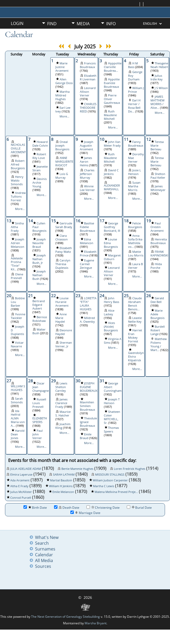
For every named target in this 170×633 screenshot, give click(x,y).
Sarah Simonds (17, 400)
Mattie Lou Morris (135, 253)
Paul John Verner (37, 434)
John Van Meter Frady (112, 143)
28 (30, 380)
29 (53, 380)
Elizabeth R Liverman (88, 77)
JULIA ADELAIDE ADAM (25, 469)
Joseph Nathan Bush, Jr (39, 259)
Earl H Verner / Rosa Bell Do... (134, 106)
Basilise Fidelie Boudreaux (87, 227)
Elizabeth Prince (88, 253)
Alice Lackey (109, 312)
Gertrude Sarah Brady (63, 225)
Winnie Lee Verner (87, 188)
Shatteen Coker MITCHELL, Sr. (112, 417)
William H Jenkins (60, 486)
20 (9, 295)
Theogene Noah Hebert (159, 65)
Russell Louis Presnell (39, 403)
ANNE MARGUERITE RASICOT (64, 161)
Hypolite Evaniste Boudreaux (112, 83)
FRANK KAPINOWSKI (159, 253)
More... (64, 116)
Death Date (66, 507)
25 (126, 295)
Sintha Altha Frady (17, 227)
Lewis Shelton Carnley (61, 387)
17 (102, 220)
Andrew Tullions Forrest (18, 196)
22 (53, 295)
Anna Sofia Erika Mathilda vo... (135, 241)
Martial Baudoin (61, 480)
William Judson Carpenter (110, 480)
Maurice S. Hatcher (63, 413)
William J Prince (136, 90)
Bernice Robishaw (39, 319)
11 (126, 139)
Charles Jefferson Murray (87, 173)
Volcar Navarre (17, 344)
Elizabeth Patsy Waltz (63, 250)
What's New (47, 537)
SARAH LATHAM (64, 474)
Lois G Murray (61, 175)
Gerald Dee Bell (157, 300)
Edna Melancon (86, 241)
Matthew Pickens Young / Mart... (158, 344)
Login (17, 23)
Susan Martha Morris (134, 186)
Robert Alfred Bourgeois (18, 164)
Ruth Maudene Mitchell (110, 115)
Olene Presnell (17, 276)
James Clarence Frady (61, 403)
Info (111, 24)
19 (148, 220)
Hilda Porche (156, 266)
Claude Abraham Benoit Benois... (135, 303)
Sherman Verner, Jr (63, 344)
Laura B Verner (135, 266)
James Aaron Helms (86, 161)
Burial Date (139, 507)
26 (148, 295)
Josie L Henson (134, 172)
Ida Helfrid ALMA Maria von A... (18, 418)
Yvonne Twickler (18, 316)
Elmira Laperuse (21, 474)
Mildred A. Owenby (87, 319)
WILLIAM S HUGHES (18, 388)
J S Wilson (161, 88)
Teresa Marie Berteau (157, 145)
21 (30, 295)
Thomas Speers (111, 429)
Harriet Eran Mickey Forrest (135, 335)
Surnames (45, 549)
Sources (43, 566)
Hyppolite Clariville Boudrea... (113, 67)
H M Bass (133, 65)
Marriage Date (85, 513)
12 (148, 139)
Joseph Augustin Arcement (86, 145)
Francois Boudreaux (88, 65)
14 (30, 220)
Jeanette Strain (40, 168)
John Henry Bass (111, 300)
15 (53, 220)
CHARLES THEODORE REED (88, 107)
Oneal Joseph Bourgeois (62, 145)
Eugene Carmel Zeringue (87, 264)
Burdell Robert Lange (157, 330)
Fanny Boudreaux (135, 143)
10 (102, 139)
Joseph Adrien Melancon (17, 243)
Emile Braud (85, 436)
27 (9, 380)
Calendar (44, 555)
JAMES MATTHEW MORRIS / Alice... (157, 102)
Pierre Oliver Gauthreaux (112, 99)
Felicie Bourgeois (135, 225)
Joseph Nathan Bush (39, 275)
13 (9, 220)
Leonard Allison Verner (88, 91)
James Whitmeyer (158, 188)
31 (102, 380)
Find (52, 24)
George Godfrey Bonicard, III (112, 227)
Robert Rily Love (39, 156)
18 (126, 220)
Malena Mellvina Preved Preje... (116, 492)
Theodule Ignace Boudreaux (88, 422)
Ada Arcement (20, 480)
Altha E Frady (19, 486)
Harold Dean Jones (18, 434)
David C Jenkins (111, 172)
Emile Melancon (63, 492)
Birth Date (35, 507)
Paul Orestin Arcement (157, 227)
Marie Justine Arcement (62, 67)
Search (42, 543)
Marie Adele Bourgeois (157, 314)
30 (78, 380)
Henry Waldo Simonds (17, 180)
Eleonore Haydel (63, 332)
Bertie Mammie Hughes (77, 469)
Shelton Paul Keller (157, 175)
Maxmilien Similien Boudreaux (87, 405)
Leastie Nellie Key (135, 319)
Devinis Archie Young (39, 182)
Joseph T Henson (112, 401)
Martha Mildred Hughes (62, 95)
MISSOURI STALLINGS (109, 474)
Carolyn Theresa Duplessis (62, 264)
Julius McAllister (21, 492)
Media (83, 24)
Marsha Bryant (95, 623)
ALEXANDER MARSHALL (112, 187)
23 (78, 295)
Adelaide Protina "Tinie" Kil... (17, 263)
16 (78, 220)
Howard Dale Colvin (40, 143)
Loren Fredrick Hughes (129, 469)
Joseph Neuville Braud (39, 243)
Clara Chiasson (61, 237)
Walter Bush (39, 331)
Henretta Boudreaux (158, 241)
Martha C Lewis (103, 486)
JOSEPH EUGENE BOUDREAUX (88, 387)
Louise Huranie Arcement (62, 301)
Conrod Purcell (20, 498)
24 (102, 295)
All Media (44, 560)
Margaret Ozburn (112, 257)
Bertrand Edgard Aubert (38, 304)
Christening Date (103, 507)
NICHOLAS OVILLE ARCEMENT (18, 148)
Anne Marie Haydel (61, 317)
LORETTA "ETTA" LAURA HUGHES (88, 303)
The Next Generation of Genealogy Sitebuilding (65, 616)
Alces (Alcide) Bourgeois (111, 326)
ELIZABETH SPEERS (39, 420)
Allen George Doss (64, 81)
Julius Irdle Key (156, 77)
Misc (52, 32)
